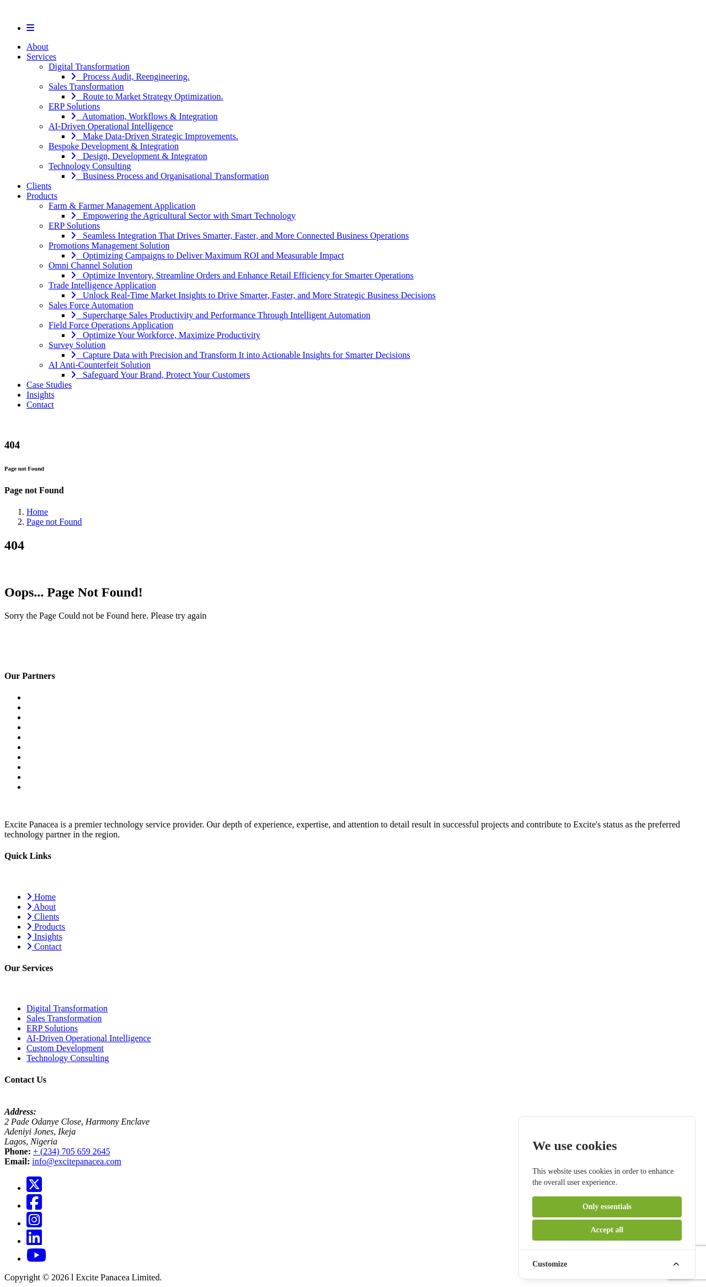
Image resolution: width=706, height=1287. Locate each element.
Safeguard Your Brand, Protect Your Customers (160, 374)
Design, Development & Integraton (139, 156)
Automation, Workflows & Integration (144, 116)
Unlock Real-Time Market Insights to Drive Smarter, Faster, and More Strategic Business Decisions (253, 295)
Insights (40, 394)
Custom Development (65, 1048)
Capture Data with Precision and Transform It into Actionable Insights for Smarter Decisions (240, 355)
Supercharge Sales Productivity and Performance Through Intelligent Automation (221, 315)
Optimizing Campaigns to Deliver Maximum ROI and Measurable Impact (207, 255)
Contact (40, 404)
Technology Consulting (90, 166)
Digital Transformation (89, 66)
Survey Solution (77, 345)
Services (41, 56)
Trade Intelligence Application (102, 285)
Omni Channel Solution (90, 265)
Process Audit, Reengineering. (130, 76)
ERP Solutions (74, 106)
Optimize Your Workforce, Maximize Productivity (165, 335)
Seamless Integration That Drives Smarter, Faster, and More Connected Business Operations (240, 235)
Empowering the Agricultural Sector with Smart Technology (183, 215)
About (37, 46)
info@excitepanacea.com (76, 1161)
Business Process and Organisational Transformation (170, 176)
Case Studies (49, 384)
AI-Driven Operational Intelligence (111, 126)
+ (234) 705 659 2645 (71, 1151)
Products (41, 196)
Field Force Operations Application (111, 325)
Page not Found (54, 521)
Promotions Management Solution (109, 245)
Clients (38, 186)
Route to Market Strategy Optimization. (147, 96)
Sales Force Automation (91, 305)
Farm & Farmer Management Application (122, 205)
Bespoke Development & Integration (114, 146)
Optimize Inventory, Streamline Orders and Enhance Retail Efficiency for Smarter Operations (242, 275)
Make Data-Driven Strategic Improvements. (154, 136)
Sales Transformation (86, 86)
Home (37, 511)
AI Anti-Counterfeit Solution (100, 365)
